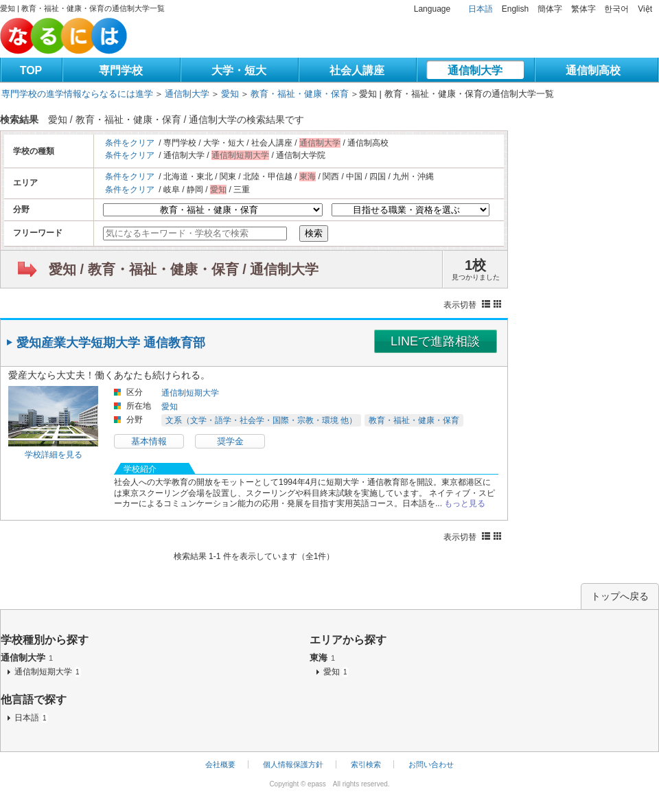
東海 (322, 657)
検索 (314, 233)
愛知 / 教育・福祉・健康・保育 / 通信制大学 (184, 269)
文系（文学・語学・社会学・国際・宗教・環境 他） (261, 420)
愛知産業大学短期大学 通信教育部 (110, 343)
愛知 (230, 94)
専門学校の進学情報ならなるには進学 (77, 94)
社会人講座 (357, 70)
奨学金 (230, 441)
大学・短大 (238, 70)
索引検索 (366, 764)
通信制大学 (475, 70)
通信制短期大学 (190, 393)
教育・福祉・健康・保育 (300, 94)
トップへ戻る (620, 596)
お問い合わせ (431, 764)
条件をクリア (129, 143)
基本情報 (149, 441)
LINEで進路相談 (435, 341)
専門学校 (121, 70)
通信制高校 (593, 70)
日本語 (480, 9)
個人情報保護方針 (293, 764)
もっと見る (464, 503)
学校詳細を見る (53, 454)
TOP (31, 70)
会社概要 (220, 764)
